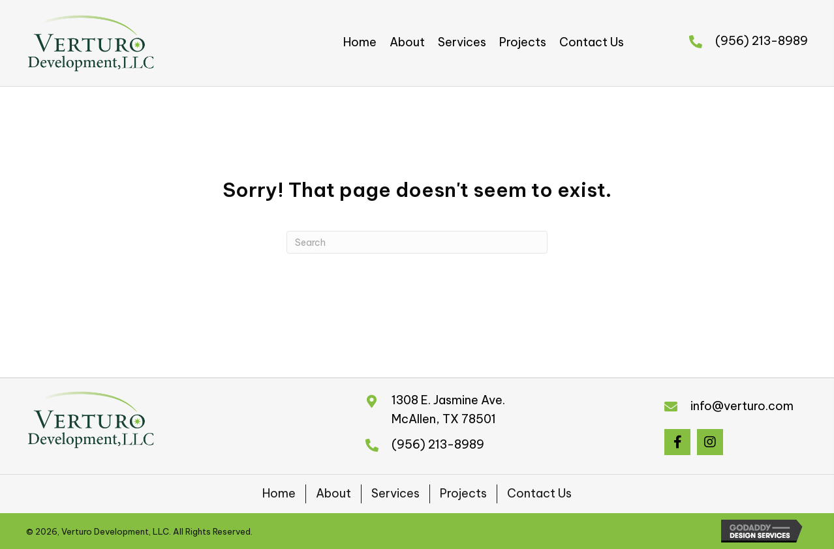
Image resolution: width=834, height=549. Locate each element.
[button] (677, 442)
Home (279, 493)
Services (395, 493)
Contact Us (539, 493)
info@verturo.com (742, 405)
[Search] (417, 242)
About (333, 493)
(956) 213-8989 (761, 40)
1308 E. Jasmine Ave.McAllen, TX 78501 (448, 409)
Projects (463, 493)
